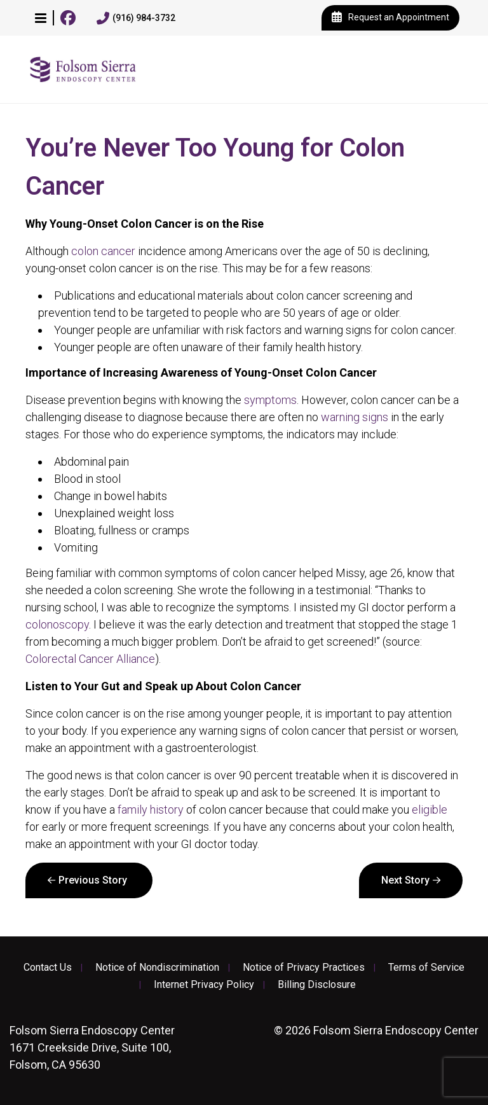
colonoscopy (57, 624)
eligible (429, 809)
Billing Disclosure (317, 985)
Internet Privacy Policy (204, 985)
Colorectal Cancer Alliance (90, 658)
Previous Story (92, 880)
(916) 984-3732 (136, 18)
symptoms (270, 400)
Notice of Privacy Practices (304, 968)
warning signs (354, 417)
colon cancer (103, 251)
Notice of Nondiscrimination (157, 968)
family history (151, 809)
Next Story (405, 880)
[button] (41, 17)
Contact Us (48, 968)
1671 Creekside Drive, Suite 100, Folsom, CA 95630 (92, 1047)
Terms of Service (426, 968)
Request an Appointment (390, 17)
